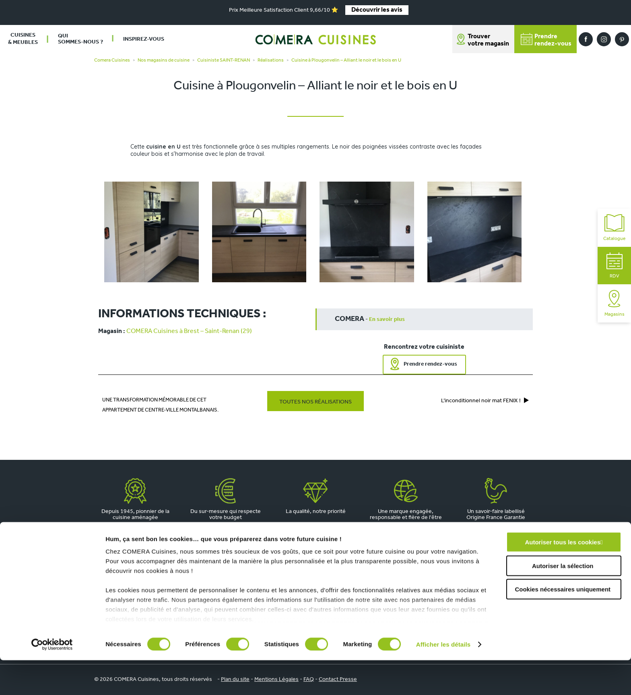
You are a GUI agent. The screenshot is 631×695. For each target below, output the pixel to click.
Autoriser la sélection (563, 600)
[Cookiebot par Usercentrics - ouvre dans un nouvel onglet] (52, 679)
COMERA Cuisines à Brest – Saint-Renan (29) (189, 331)
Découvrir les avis (376, 10)
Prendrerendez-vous (546, 40)
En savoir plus (387, 319)
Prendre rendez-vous (430, 364)
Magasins (614, 303)
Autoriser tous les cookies (562, 577)
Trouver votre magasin (488, 40)
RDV (614, 265)
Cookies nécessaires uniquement (562, 624)
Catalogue (614, 227)
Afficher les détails (443, 679)
